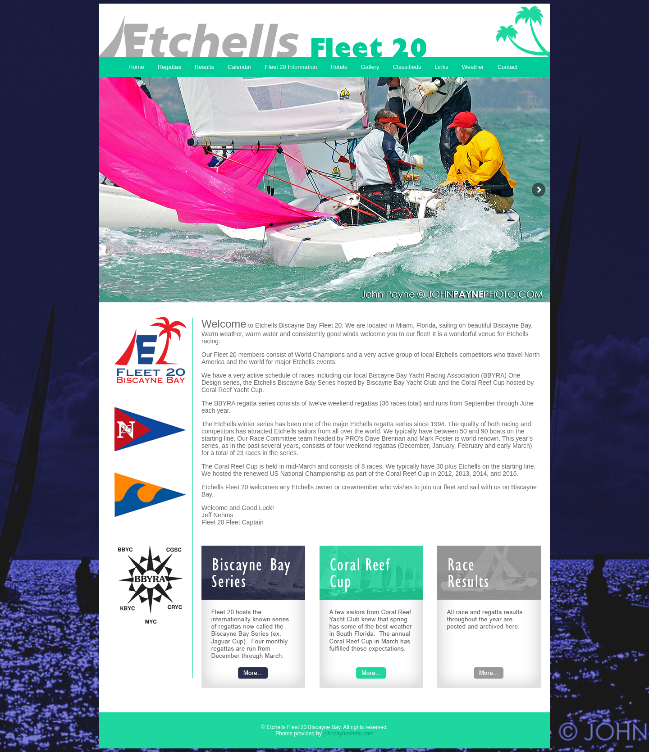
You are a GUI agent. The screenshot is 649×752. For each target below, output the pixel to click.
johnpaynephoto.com (348, 733)
